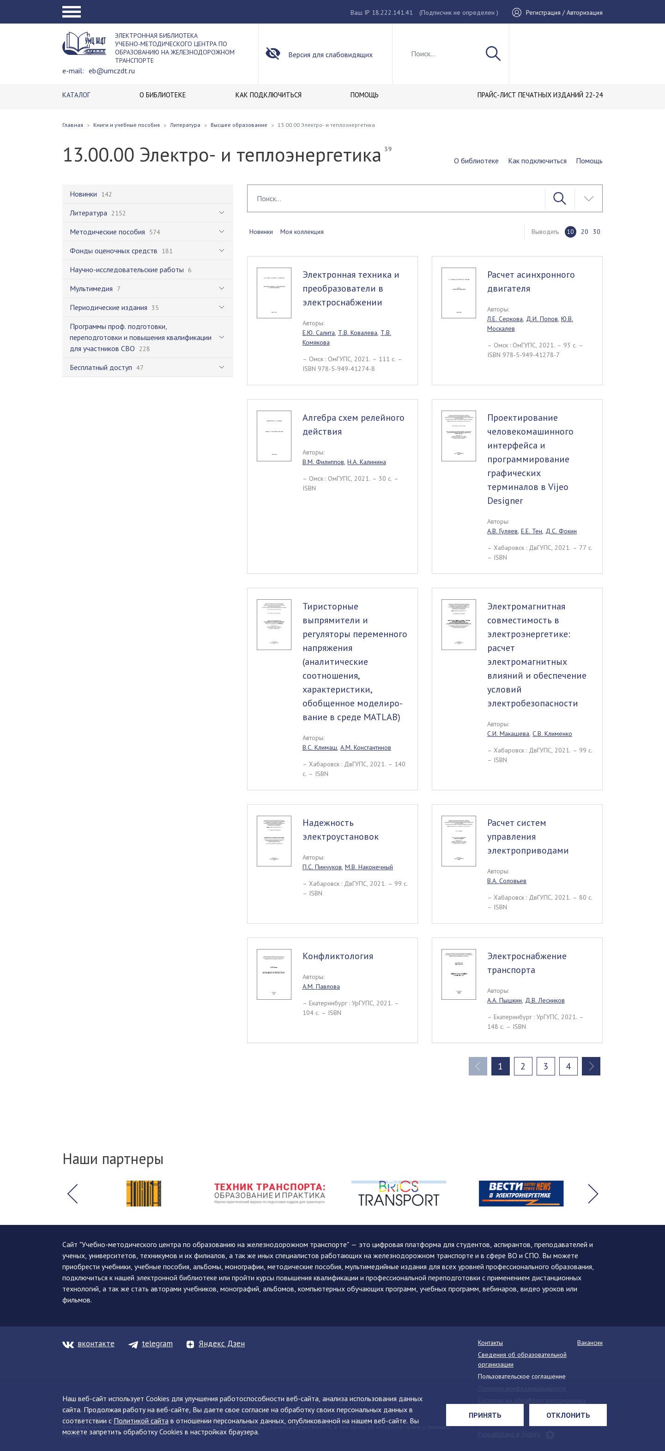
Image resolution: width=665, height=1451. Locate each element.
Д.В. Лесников (545, 1000)
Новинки (261, 231)
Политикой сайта (141, 1420)
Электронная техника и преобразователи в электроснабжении (350, 288)
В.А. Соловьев (506, 881)
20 (584, 231)
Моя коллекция (302, 231)
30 (596, 231)
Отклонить (568, 1415)
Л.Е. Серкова (505, 319)
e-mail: (73, 70)
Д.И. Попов (542, 319)
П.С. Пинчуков (322, 867)
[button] (72, 1193)
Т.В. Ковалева (357, 332)
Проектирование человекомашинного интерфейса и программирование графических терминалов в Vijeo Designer (530, 459)
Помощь (589, 160)
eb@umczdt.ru (112, 70)
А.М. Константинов (365, 747)
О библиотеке (476, 160)
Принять (485, 1415)
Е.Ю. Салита (318, 332)
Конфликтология (337, 956)
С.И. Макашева (508, 733)
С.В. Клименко (552, 733)
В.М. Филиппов (323, 462)
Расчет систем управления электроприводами (528, 836)
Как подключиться (537, 160)
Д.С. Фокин (561, 531)
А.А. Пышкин (504, 1000)
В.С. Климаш (319, 747)
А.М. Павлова (321, 986)
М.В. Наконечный (369, 867)
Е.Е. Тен (531, 531)
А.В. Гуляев (502, 531)
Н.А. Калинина (366, 462)
